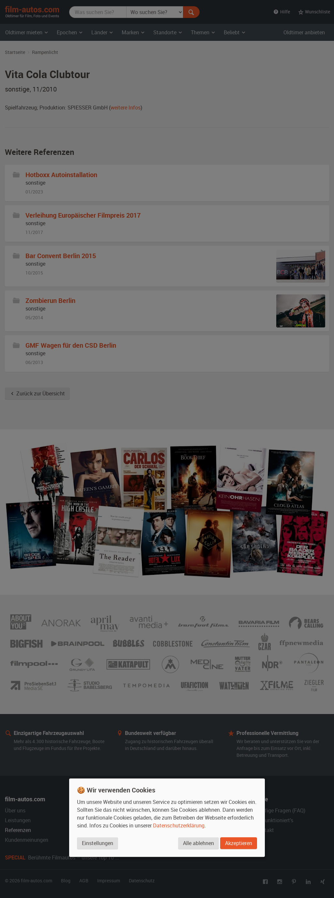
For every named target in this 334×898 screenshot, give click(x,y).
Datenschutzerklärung (179, 825)
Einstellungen (97, 843)
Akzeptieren (238, 843)
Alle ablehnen (198, 843)
